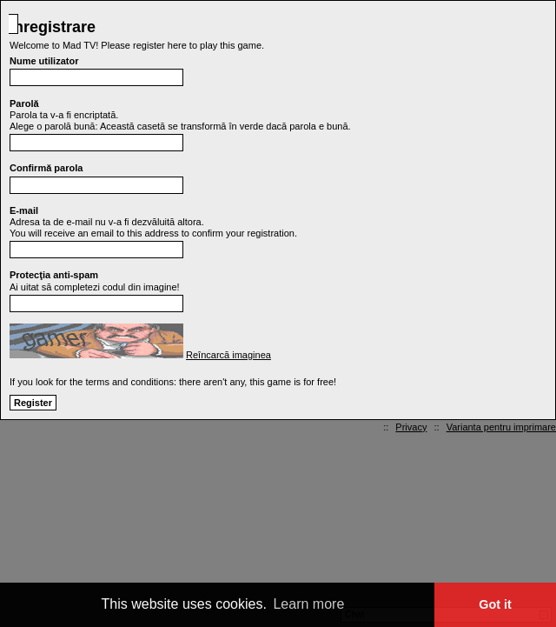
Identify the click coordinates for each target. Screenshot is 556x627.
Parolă (24, 103)
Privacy (411, 427)
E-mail (24, 210)
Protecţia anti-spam (54, 275)
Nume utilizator (44, 61)
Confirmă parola (46, 168)
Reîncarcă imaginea (228, 355)
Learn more (308, 604)
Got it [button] (495, 604)
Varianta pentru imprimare (501, 427)
